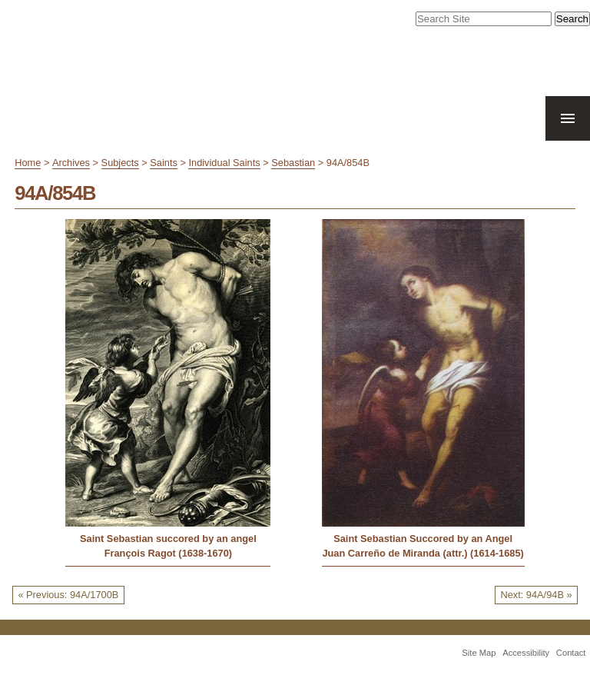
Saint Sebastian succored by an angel (168, 538)
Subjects (120, 162)
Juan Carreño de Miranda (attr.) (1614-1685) (422, 553)
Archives (71, 162)
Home (28, 162)
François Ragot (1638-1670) (168, 553)
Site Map (479, 652)
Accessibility (525, 652)
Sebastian (293, 162)
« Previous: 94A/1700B (68, 594)
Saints (163, 162)
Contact (571, 652)
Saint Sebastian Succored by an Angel (422, 538)
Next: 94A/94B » (536, 594)
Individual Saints (224, 162)
